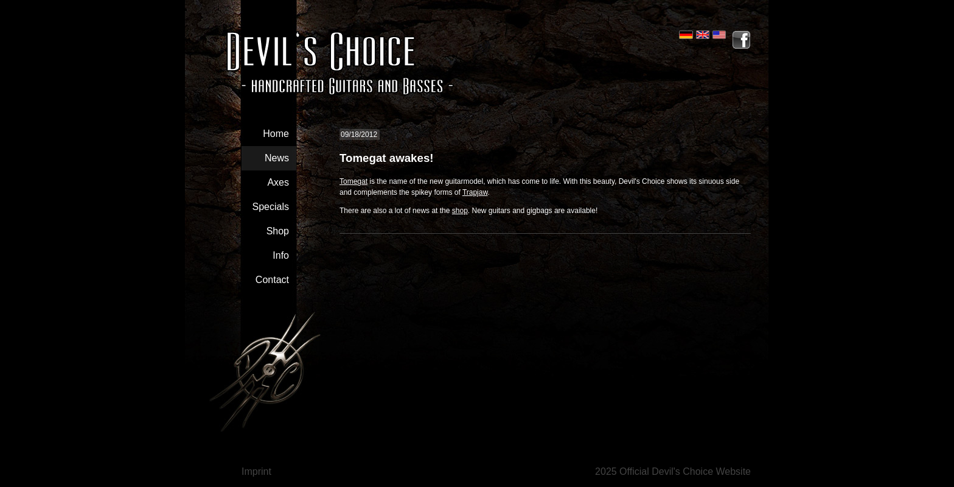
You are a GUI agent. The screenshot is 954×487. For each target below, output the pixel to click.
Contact (272, 280)
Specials (270, 206)
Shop (277, 231)
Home (276, 133)
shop (460, 210)
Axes (278, 182)
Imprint (256, 471)
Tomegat (353, 181)
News (277, 158)
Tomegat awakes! (386, 158)
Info (281, 255)
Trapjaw (475, 192)
